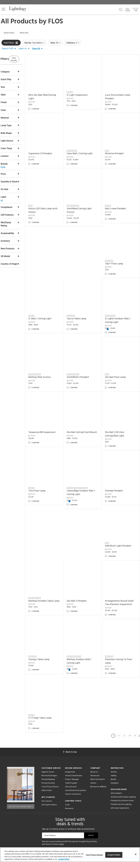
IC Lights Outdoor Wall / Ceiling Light (121, 304)
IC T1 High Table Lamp (50, 680)
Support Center (47, 734)
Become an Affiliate (98, 749)
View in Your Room (73, 756)
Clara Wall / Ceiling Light (87, 147)
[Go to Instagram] (68, 816)
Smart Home (10, 33)
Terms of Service (52, 806)
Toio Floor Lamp (47, 464)
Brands (113, 741)
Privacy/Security (48, 745)
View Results (24, 60)
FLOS (55, 21)
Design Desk (70, 734)
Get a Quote (46, 763)
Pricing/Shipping (48, 741)
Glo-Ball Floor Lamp (119, 357)
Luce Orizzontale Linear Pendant (121, 94)
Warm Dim (28, 33)
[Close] (136, 854)
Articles (114, 734)
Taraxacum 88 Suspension (52, 409)
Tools (67, 767)
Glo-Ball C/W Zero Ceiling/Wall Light (118, 410)
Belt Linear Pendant (119, 199)
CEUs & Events (71, 749)
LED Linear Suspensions (120, 770)
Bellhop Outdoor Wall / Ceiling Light (86, 627)
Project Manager (72, 741)
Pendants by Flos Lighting (121, 766)
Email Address (50, 798)
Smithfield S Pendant (85, 357)
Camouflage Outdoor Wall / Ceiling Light (87, 465)
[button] (3, 9)
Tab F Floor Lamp (118, 251)
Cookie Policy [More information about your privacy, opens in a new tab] (63, 859)
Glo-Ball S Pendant (84, 567)
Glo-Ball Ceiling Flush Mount (85, 410)
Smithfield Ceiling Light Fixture (86, 201)
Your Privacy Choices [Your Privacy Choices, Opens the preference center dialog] (94, 855)
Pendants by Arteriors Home (122, 763)
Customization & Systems (75, 752)
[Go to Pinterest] (60, 816)
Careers (93, 745)
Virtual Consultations (73, 738)
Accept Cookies (113, 855)
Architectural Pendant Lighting (123, 759)
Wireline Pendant (118, 147)
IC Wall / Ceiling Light (50, 302)
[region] (70, 854)
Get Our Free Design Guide (21, 767)
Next (139, 698)
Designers (115, 745)
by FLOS (42, 99)
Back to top (70, 714)
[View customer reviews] (81, 816)
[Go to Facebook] (53, 816)
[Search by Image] (127, 10)
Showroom (94, 738)
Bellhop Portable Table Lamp (51, 568)
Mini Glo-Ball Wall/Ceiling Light (52, 94)
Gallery (113, 738)
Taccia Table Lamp (83, 302)
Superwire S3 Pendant (51, 147)
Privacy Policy (91, 804)
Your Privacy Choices (50, 749)
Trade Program (71, 745)
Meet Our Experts (97, 741)
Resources (69, 770)
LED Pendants (116, 755)
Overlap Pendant (117, 464)
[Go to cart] (136, 9)
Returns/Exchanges (49, 738)
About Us (94, 734)
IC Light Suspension (84, 92)
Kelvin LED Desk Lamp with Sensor (50, 201)
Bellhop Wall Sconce (50, 357)
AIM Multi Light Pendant (122, 515)
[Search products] (120, 9)
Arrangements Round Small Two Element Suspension (120, 570)
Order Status (46, 752)
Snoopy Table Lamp (49, 625)
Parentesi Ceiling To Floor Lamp (122, 627)
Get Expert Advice (49, 767)
